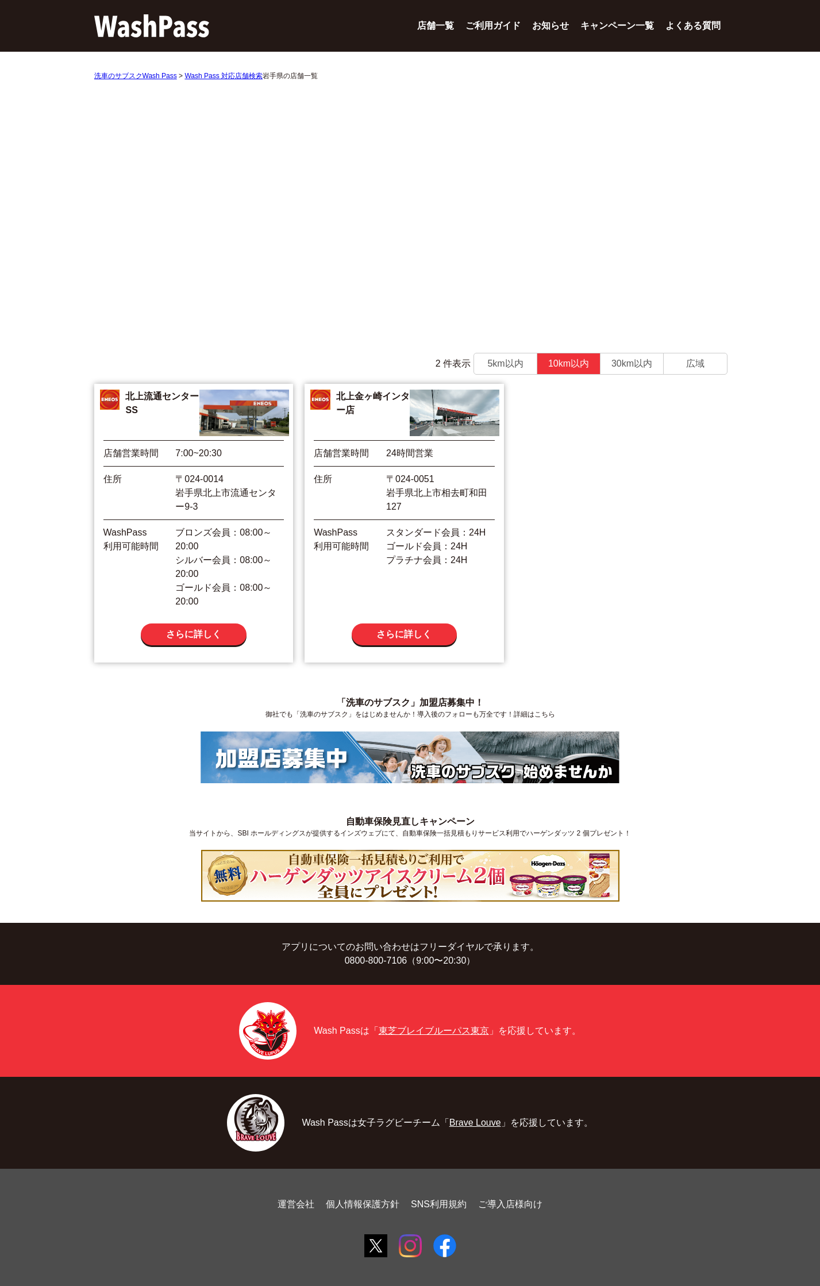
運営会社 (296, 1204)
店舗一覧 (435, 25)
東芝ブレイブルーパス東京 (434, 1030)
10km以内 (568, 363)
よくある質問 (693, 25)
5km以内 (505, 363)
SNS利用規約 (439, 1204)
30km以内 (631, 363)
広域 (695, 363)
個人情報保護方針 (362, 1204)
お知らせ (550, 25)
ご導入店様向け (510, 1204)
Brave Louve (475, 1122)
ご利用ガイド (493, 25)
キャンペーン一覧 (617, 25)
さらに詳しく (193, 634)
